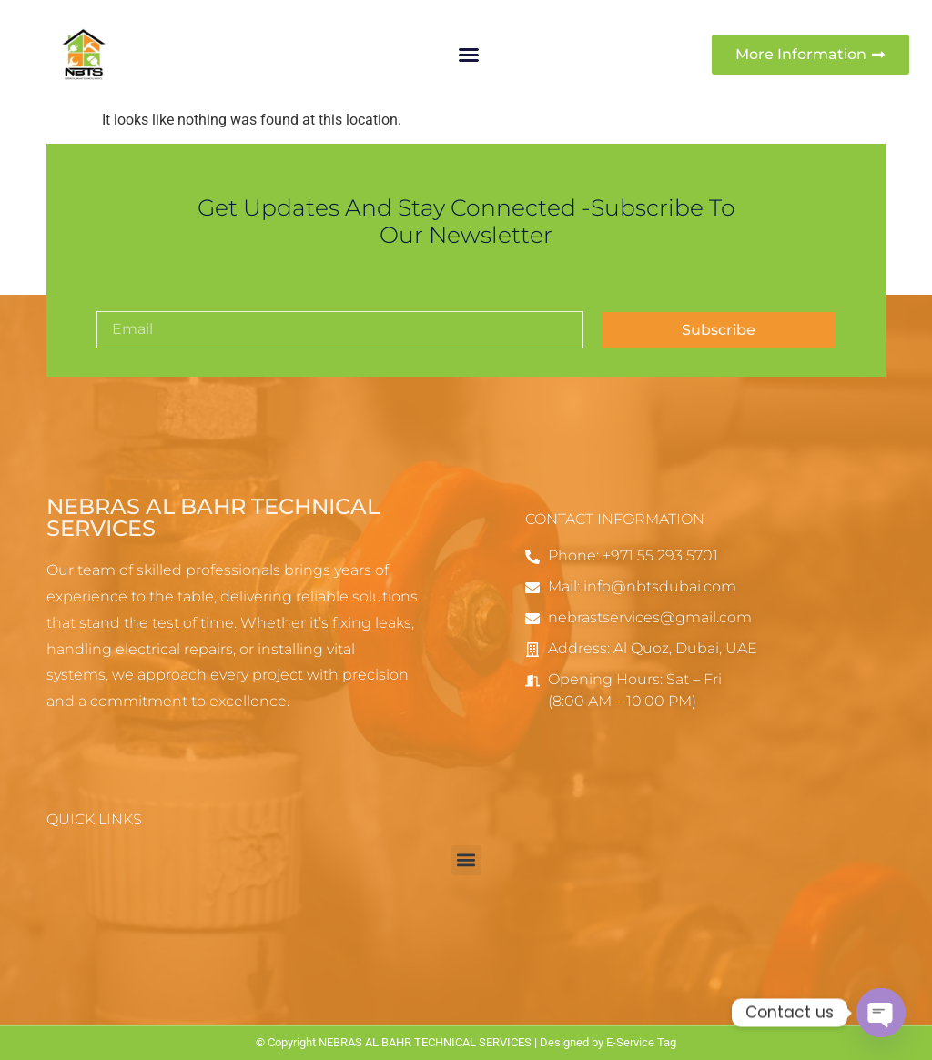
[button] (468, 54)
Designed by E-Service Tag (608, 1042)
